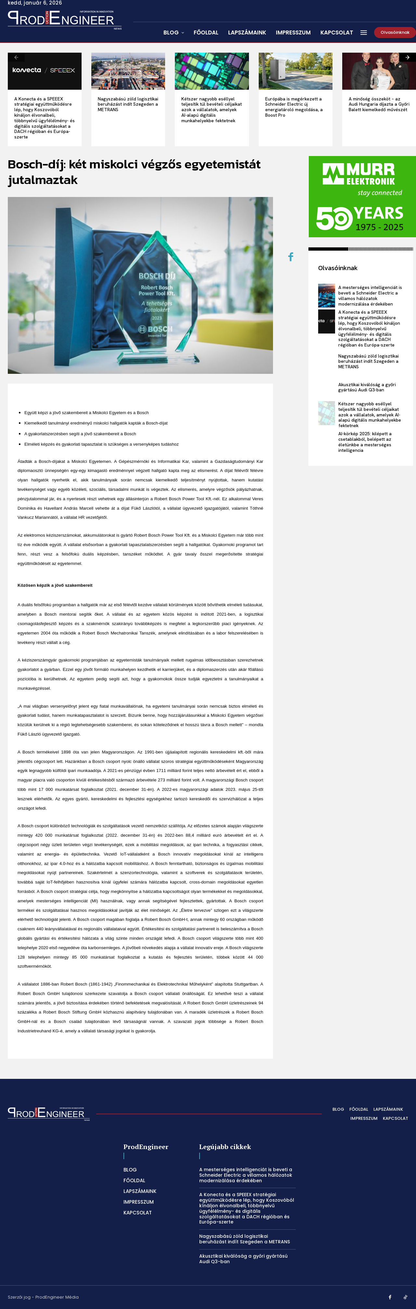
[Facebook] (291, 257)
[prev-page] (16, 57)
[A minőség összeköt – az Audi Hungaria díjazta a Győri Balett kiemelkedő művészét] (379, 71)
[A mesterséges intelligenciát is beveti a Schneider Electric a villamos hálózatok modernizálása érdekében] (326, 296)
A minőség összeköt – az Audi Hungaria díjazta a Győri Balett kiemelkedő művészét (379, 104)
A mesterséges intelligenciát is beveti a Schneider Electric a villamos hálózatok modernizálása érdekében (370, 295)
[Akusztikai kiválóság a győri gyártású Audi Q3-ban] (326, 387)
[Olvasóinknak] (395, 32)
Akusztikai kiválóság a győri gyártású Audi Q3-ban (367, 387)
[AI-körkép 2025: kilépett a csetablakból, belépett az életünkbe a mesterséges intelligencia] (326, 442)
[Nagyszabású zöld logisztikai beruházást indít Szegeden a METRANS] (128, 71)
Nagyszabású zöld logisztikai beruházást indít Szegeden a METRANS (128, 104)
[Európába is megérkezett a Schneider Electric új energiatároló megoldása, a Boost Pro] (295, 71)
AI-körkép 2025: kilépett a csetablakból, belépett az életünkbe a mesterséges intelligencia (365, 442)
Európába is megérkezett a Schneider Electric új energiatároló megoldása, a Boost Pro (294, 107)
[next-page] (407, 57)
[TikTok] (405, 1298)
